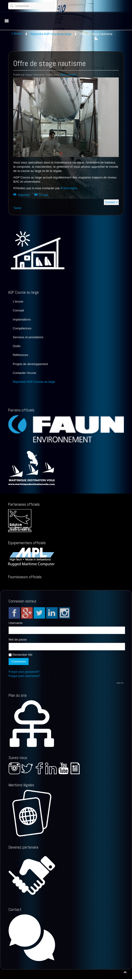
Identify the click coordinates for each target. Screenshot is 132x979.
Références (20, 355)
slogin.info (119, 683)
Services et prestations (28, 337)
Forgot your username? (24, 676)
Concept (18, 310)
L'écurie (18, 301)
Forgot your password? (24, 671)
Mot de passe (18, 639)
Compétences (22, 328)
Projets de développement (30, 364)
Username (16, 623)
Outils (16, 346)
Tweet (17, 208)
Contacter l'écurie (24, 373)
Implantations (22, 319)
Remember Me (21, 654)
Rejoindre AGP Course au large (34, 381)
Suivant (111, 202)
